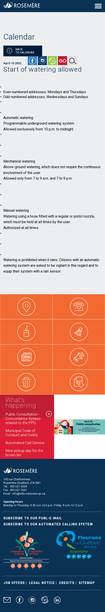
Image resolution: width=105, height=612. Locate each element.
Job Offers (14, 583)
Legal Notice (42, 583)
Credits (66, 583)
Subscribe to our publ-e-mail (32, 518)
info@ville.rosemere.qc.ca (28, 494)
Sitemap (87, 583)
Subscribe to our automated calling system (48, 524)
